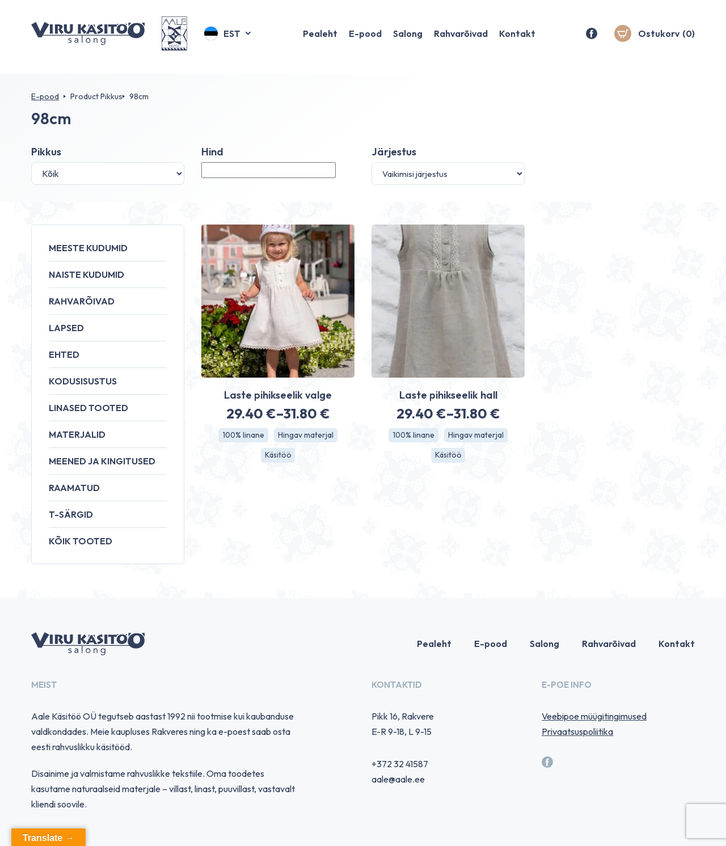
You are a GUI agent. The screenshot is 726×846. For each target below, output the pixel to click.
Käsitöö (278, 456)
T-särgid (71, 514)
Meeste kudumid (88, 247)
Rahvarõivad (461, 37)
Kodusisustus (83, 381)
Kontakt (517, 37)
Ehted (64, 354)
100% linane (243, 435)
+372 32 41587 (400, 763)
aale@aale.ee (398, 779)
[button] (228, 36)
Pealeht (320, 37)
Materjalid (77, 434)
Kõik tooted (80, 541)
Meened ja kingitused (102, 461)
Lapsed (66, 327)
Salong (408, 37)
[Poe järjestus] (448, 173)
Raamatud (74, 487)
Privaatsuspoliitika (577, 731)
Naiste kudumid (86, 274)
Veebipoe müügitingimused (594, 716)
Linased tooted (88, 407)
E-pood (365, 37)
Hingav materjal (306, 435)
